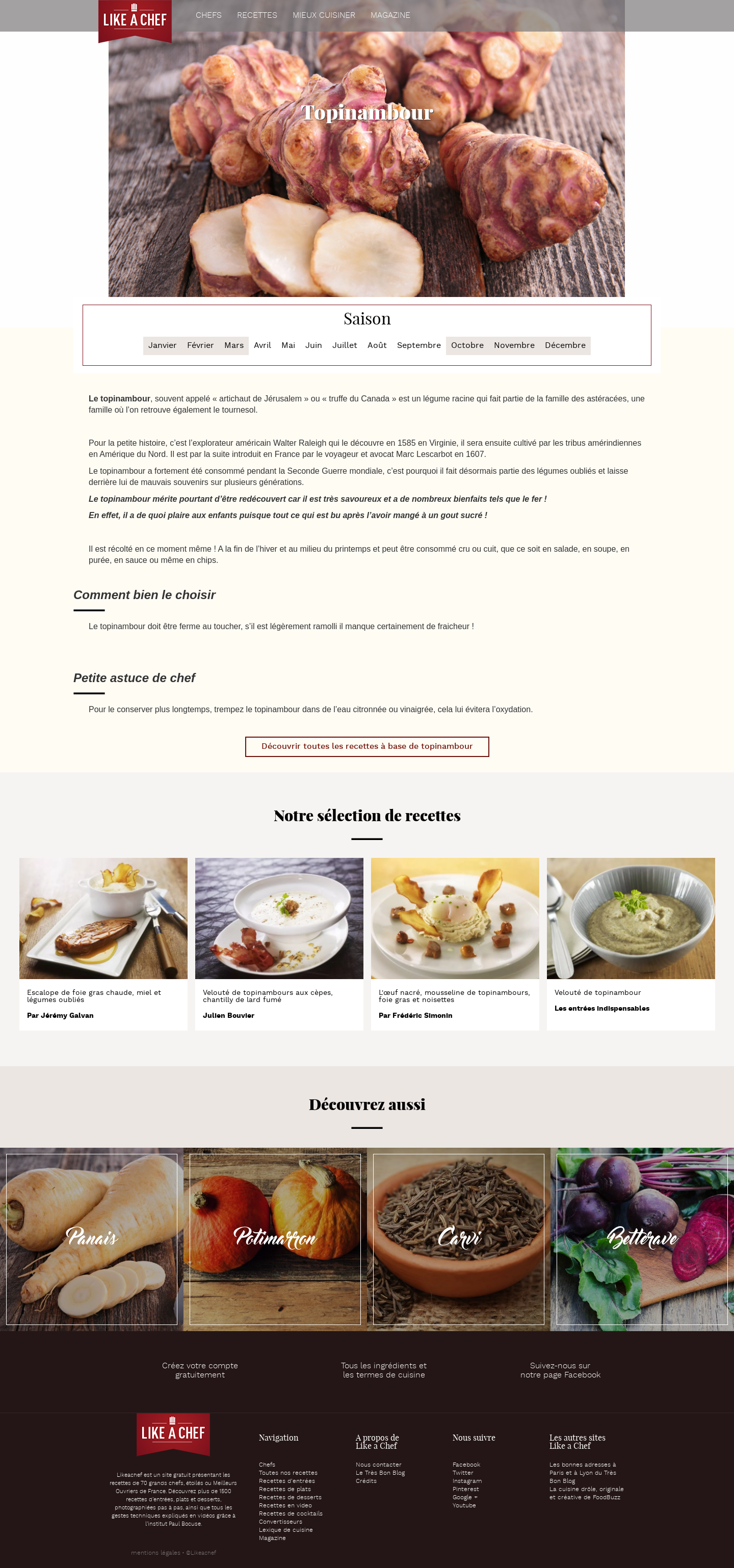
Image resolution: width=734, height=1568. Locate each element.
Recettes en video (285, 1506)
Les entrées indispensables (602, 1009)
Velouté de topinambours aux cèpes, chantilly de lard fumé (268, 996)
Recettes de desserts (290, 1498)
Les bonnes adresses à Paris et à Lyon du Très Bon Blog (582, 1473)
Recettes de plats (285, 1489)
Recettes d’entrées (287, 1481)
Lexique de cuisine (286, 1530)
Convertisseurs (280, 1522)
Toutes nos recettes (288, 1473)
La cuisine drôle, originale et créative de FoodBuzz (586, 1493)
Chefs (209, 15)
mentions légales (155, 1553)
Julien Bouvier (228, 1016)
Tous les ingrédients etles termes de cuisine (384, 1371)
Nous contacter (379, 1465)
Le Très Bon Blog (380, 1473)
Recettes (257, 15)
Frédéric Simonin (422, 1016)
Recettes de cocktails (291, 1514)
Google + (465, 1498)
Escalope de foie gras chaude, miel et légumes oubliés (94, 996)
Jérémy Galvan (67, 1016)
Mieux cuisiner (324, 15)
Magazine (390, 15)
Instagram (467, 1481)
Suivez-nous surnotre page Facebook (560, 1371)
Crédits (366, 1481)
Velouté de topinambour (598, 992)
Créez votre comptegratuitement (200, 1371)
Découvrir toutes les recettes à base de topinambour (367, 746)
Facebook (466, 1465)
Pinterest (466, 1489)
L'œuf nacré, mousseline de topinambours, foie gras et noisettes (454, 996)
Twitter (463, 1473)
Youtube (464, 1506)
